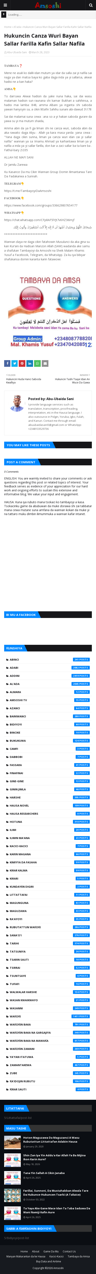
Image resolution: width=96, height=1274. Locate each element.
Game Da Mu (51, 1251)
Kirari (50, 878)
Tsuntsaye (50, 976)
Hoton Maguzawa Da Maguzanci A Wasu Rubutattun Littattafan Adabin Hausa (51, 1140)
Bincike (50, 732)
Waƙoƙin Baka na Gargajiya (50, 1032)
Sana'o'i (50, 935)
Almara (50, 692)
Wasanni (50, 1008)
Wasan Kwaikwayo (50, 1000)
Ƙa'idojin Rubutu (50, 1081)
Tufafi (50, 984)
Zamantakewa (50, 1065)
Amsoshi (58, 1268)
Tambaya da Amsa (79, 1256)
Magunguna (50, 903)
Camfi (50, 749)
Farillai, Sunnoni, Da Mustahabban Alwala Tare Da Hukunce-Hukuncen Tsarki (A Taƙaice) (55, 1193)
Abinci (50, 659)
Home (7, 27)
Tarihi (50, 943)
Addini (50, 676)
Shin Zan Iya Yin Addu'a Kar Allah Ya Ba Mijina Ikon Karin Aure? (54, 1157)
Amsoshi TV (50, 700)
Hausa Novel (50, 805)
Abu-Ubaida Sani (17, 52)
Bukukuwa (50, 741)
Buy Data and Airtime (48, 1261)
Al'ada (17, 27)
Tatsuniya (50, 951)
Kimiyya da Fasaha (50, 862)
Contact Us (69, 1251)
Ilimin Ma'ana (50, 838)
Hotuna (50, 822)
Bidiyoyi (50, 724)
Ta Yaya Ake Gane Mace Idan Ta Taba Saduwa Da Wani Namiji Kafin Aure (56, 1210)
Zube (50, 1073)
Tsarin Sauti (50, 959)
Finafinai (50, 773)
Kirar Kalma (50, 870)
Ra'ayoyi (50, 919)
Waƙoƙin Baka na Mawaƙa (50, 1041)
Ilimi (50, 830)
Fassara (50, 765)
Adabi (50, 668)
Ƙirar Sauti (50, 1089)
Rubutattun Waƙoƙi (50, 927)
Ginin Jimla (50, 789)
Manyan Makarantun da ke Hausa (25, 1256)
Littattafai (50, 895)
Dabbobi (50, 757)
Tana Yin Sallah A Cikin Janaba (44, 1173)
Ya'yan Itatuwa (50, 1057)
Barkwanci (50, 716)
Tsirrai (50, 968)
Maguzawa (50, 911)
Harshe (50, 797)
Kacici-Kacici (50, 846)
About (35, 1251)
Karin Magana (50, 854)
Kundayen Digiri (50, 886)
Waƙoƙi (50, 1016)
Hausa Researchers (50, 814)
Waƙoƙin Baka (50, 1024)
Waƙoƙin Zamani (50, 1049)
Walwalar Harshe (50, 992)
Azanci (50, 708)
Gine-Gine (50, 781)
